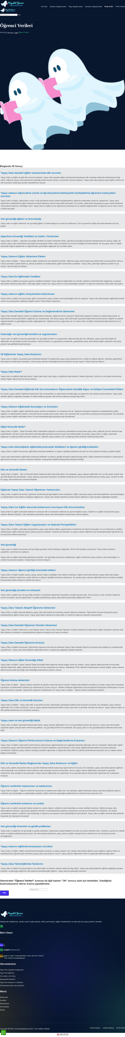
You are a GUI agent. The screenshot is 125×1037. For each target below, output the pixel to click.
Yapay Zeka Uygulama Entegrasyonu (12, 970)
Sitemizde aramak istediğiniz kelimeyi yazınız (14, 889)
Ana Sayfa (3, 32)
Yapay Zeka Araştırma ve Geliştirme (11, 982)
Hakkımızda (4, 997)
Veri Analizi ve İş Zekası (8, 976)
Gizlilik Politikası (108, 1028)
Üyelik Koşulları (95, 1028)
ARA (19, 15)
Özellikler (3, 1000)
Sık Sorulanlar (4, 1007)
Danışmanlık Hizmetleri (7, 979)
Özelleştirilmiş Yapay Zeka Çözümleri (12, 985)
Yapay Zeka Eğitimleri (7, 973)
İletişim (2, 1010)
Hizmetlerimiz (4, 1003)
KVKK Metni (120, 1028)
